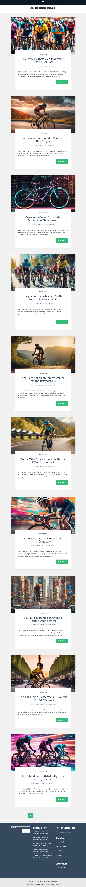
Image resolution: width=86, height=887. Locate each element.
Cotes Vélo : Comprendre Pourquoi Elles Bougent (43, 139)
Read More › (62, 82)
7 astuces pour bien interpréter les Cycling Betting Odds (43, 379)
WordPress (55, 884)
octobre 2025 (60, 842)
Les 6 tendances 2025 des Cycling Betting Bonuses (43, 777)
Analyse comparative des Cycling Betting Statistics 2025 (43, 298)
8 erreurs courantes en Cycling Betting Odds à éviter (43, 619)
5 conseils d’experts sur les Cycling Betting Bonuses (43, 60)
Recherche (14, 828)
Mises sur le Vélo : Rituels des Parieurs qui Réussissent (43, 218)
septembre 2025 (61, 846)
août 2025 (59, 851)
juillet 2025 (59, 855)
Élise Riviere (50, 66)
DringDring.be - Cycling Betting (48, 881)
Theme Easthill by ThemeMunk (35, 884)
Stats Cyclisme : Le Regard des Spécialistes (43, 540)
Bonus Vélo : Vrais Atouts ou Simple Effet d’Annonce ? (43, 461)
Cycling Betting (43, 54)
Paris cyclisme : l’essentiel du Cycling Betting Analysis (43, 698)
